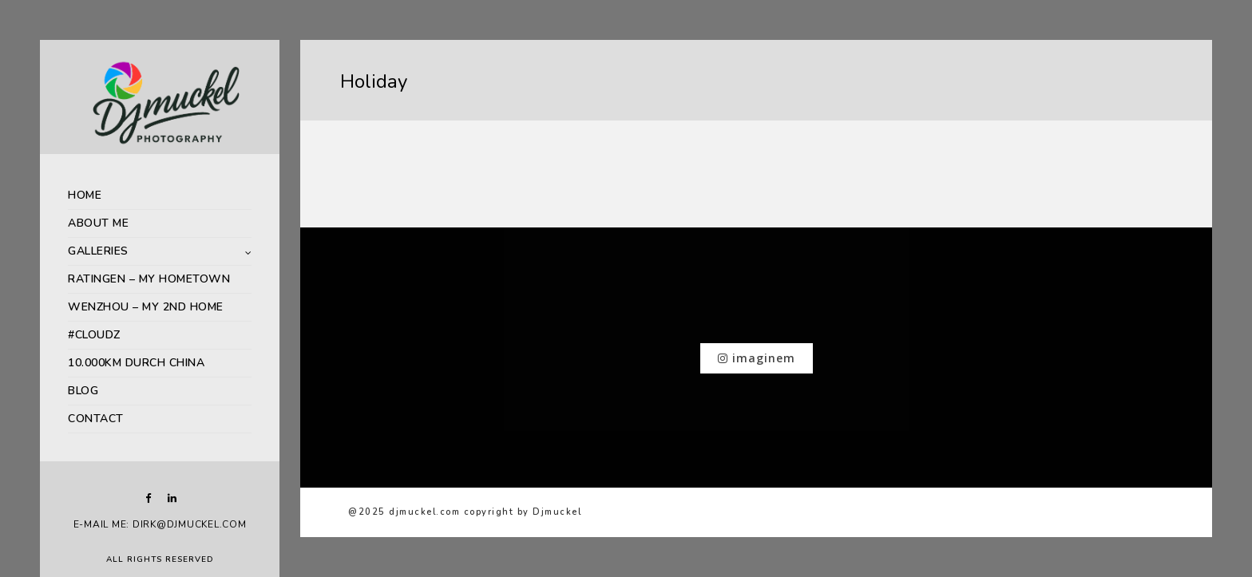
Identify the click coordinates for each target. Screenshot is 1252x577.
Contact (96, 418)
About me (98, 223)
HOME (84, 195)
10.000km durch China (136, 362)
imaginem (756, 358)
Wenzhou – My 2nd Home (146, 306)
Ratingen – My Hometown (149, 279)
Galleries (98, 251)
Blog (83, 390)
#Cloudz (94, 334)
